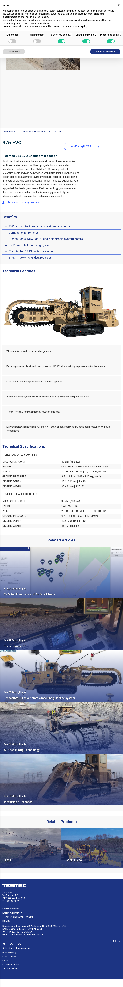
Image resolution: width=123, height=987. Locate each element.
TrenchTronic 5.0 (15, 646)
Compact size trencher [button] (23, 232)
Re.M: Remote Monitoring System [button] (30, 245)
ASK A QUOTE (81, 146)
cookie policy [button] (42, 17)
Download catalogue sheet (21, 202)
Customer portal (10, 964)
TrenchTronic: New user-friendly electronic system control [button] (46, 239)
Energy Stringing (10, 908)
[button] (118, 5)
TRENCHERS (8, 131)
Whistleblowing (10, 968)
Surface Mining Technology (22, 750)
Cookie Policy (9, 956)
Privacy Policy (9, 952)
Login (5, 960)
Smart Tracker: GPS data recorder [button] (30, 257)
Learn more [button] (14, 51)
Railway (6, 921)
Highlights (21, 588)
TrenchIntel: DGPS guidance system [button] (32, 251)
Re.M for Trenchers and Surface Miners (29, 594)
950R (8, 860)
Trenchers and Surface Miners (17, 917)
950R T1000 (74, 860)
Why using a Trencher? (18, 801)
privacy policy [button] (103, 10)
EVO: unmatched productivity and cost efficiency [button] (39, 226)
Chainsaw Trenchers (34, 131)
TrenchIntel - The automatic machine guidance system (39, 698)
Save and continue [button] (105, 51)
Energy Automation (12, 913)
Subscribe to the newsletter (16, 948)
